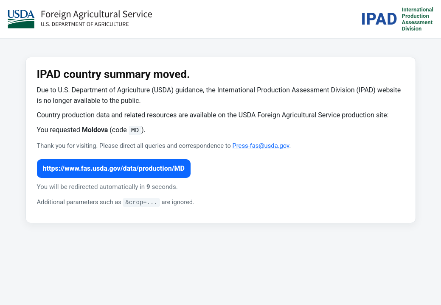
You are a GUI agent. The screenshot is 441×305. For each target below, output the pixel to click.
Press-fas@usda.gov (260, 146)
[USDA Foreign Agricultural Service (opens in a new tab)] (80, 19)
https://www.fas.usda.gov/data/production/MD (114, 168)
